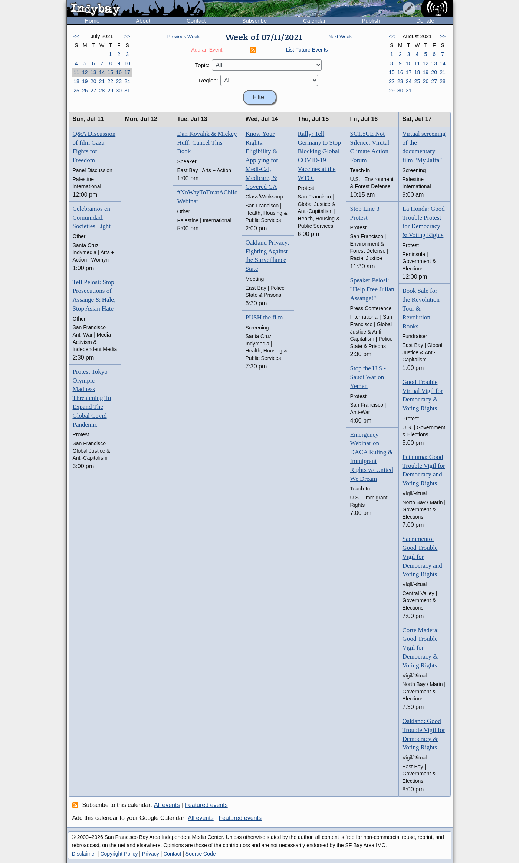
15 (111, 72)
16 (119, 72)
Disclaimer (84, 854)
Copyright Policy (119, 854)
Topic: (202, 65)
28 (102, 90)
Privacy (150, 854)
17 (127, 72)
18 (76, 81)
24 (127, 81)
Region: (208, 80)
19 (85, 81)
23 (119, 81)
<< (76, 36)
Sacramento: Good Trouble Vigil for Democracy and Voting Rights (422, 556)
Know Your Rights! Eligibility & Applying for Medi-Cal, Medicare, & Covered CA (262, 160)
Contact (196, 20)
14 (102, 72)
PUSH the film (264, 317)
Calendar (314, 20)
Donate (425, 20)
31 (127, 90)
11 (76, 72)
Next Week (340, 36)
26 (85, 90)
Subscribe (254, 20)
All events (167, 805)
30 (119, 90)
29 (111, 90)
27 (93, 90)
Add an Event (206, 50)
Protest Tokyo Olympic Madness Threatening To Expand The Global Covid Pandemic (92, 398)
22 (111, 81)
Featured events (206, 805)
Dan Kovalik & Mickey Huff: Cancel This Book (207, 142)
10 (127, 63)
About (143, 20)
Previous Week (183, 36)
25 (76, 90)
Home (92, 20)
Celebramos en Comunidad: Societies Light (92, 217)
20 (93, 81)
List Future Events (307, 50)
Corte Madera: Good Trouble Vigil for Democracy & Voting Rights (421, 648)
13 (93, 72)
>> (127, 36)
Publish (371, 20)
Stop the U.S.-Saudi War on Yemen (368, 377)
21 (102, 81)
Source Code (200, 854)
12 (85, 72)
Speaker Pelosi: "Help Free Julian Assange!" (372, 289)
